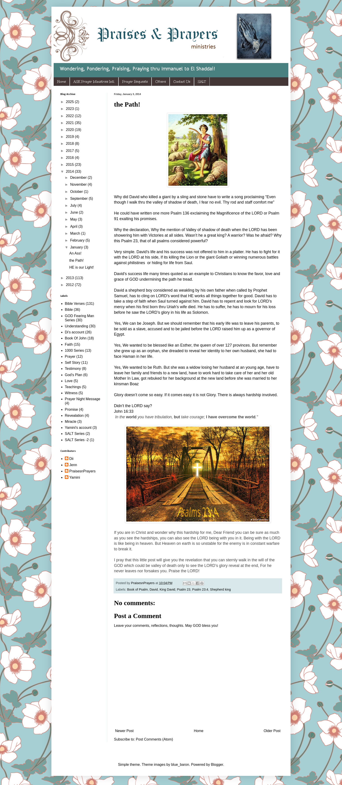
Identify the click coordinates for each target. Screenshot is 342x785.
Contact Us (181, 82)
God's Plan (73, 375)
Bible (69, 309)
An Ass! (75, 253)
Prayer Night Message (82, 399)
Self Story (72, 362)
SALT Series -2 (77, 440)
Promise (71, 409)
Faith (69, 344)
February (77, 240)
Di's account (74, 332)
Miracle (70, 421)
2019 (70, 137)
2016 (70, 158)
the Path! (76, 260)
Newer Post (124, 731)
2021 (70, 123)
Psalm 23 (183, 589)
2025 (70, 102)
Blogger (217, 764)
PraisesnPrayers (82, 471)
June (74, 212)
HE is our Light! (81, 267)
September (79, 198)
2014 (70, 171)
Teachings (73, 387)
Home (61, 82)
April (74, 226)
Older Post (272, 731)
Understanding (76, 326)
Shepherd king (220, 589)
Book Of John (76, 338)
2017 (70, 151)
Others (160, 82)
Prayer (70, 356)
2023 (70, 109)
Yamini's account (78, 427)
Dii (71, 459)
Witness (71, 393)
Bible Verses (75, 303)
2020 (70, 130)
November (79, 184)
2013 (70, 278)
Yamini (74, 477)
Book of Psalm (137, 589)
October (77, 192)
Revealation (74, 415)
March (75, 233)
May (74, 219)
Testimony (73, 368)
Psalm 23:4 (200, 589)
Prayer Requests (135, 82)
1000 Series (74, 350)
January (77, 247)
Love (69, 381)
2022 (70, 116)
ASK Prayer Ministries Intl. (94, 82)
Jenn (73, 465)
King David (167, 589)
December (79, 177)
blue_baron (180, 764)
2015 (70, 164)
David (154, 589)
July (74, 205)
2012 (70, 285)
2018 (70, 143)
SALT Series (74, 434)
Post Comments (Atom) (154, 739)
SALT (202, 82)
